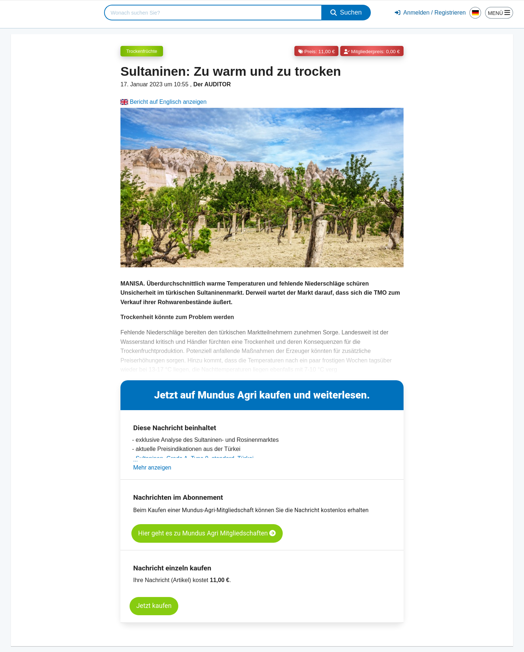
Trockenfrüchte (141, 51)
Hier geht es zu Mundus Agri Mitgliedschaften (207, 533)
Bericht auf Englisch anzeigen (163, 102)
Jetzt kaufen (154, 605)
